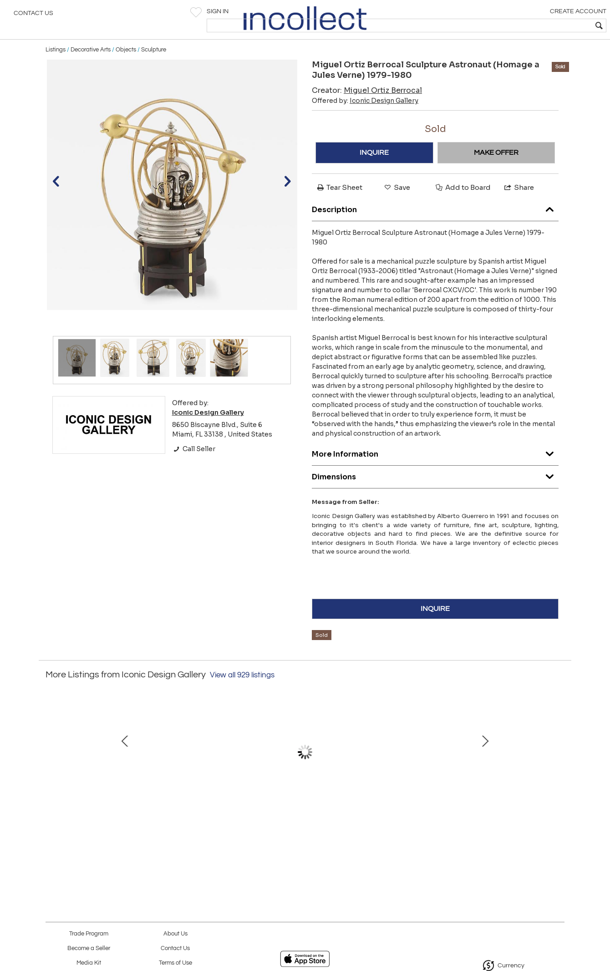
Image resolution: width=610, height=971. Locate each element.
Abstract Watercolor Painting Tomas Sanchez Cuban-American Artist (494, 818)
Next (557, 776)
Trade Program (88, 934)
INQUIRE (374, 172)
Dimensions (435, 494)
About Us (175, 934)
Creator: (367, 110)
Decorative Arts (91, 69)
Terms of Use (175, 963)
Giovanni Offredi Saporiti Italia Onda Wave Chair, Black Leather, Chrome (111, 818)
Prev (52, 776)
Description (435, 227)
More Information (435, 472)
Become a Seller (88, 948)
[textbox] (537, 25)
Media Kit (88, 963)
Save (396, 207)
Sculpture (153, 69)
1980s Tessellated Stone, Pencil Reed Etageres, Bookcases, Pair (207, 818)
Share (518, 207)
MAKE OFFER (496, 172)
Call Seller (193, 468)
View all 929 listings (242, 695)
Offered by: (365, 120)
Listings (56, 69)
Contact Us (33, 16)
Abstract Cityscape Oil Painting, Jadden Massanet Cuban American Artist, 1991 (303, 818)
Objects (126, 69)
